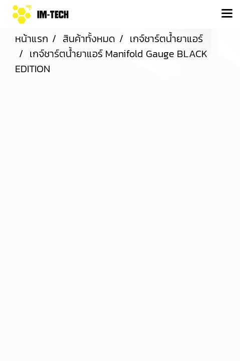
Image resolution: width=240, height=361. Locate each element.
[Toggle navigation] (227, 14)
